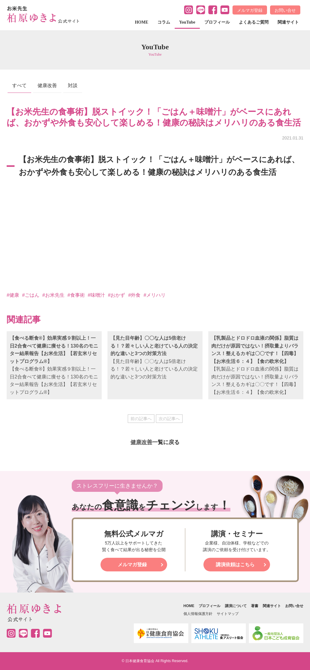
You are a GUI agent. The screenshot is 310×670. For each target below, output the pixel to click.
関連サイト (288, 22)
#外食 (134, 295)
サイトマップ (228, 614)
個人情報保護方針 (198, 614)
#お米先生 (53, 295)
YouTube (187, 22)
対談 (73, 85)
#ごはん (30, 295)
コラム (163, 22)
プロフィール (217, 22)
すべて (19, 85)
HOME (141, 22)
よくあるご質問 (254, 22)
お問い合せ (285, 10)
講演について (236, 606)
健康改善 (47, 85)
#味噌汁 (96, 295)
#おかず (116, 295)
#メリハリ (154, 295)
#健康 (13, 295)
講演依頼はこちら (235, 564)
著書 (254, 606)
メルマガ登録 (249, 10)
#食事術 (76, 295)
